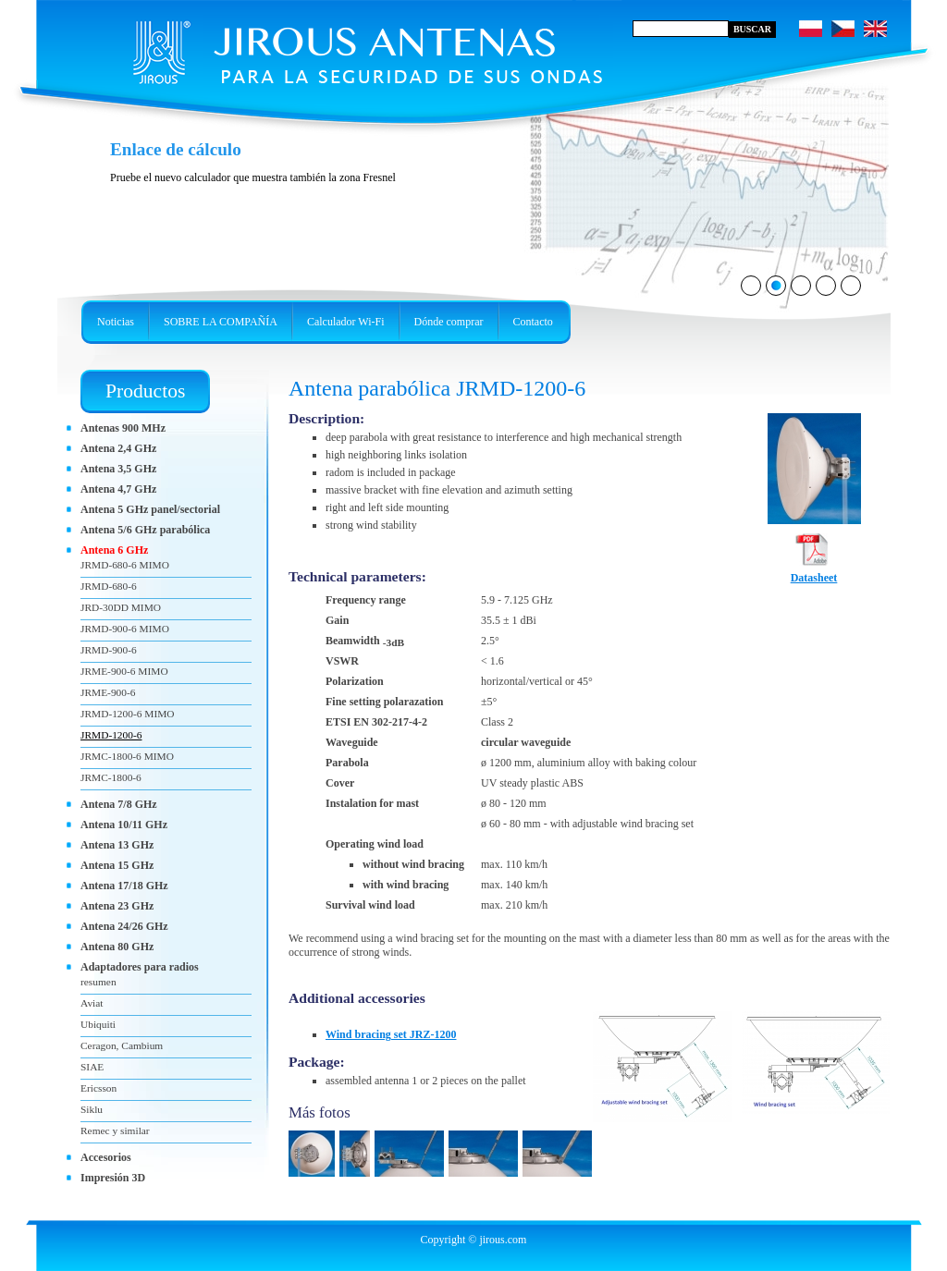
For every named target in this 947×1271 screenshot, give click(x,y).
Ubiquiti (98, 1024)
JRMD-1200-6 (110, 734)
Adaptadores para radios (139, 966)
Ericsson (98, 1088)
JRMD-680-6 (108, 586)
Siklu (91, 1109)
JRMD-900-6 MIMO (124, 628)
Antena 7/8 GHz (118, 804)
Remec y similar (115, 1130)
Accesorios (105, 1157)
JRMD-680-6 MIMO (124, 564)
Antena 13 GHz (117, 844)
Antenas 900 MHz (123, 428)
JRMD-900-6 (108, 649)
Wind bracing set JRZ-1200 (391, 1034)
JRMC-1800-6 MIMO (127, 756)
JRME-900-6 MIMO (124, 671)
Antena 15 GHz (117, 865)
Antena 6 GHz (114, 550)
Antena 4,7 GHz (118, 489)
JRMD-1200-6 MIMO (127, 713)
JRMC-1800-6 (110, 777)
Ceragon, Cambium (121, 1045)
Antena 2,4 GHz (118, 448)
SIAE (92, 1066)
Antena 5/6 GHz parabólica (145, 529)
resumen (98, 981)
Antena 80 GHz (117, 946)
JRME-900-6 (107, 692)
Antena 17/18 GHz (124, 885)
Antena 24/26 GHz (124, 926)
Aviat (91, 1002)
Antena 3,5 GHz (118, 468)
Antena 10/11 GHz (123, 824)
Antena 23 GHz (117, 905)
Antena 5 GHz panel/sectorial (150, 509)
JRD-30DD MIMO (120, 607)
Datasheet (814, 572)
